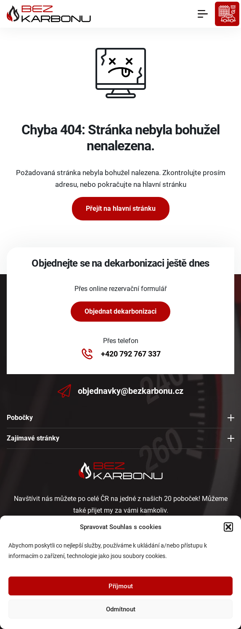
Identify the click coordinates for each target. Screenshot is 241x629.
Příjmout (121, 586)
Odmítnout (120, 609)
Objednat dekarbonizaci (120, 311)
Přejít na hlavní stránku (121, 208)
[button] (228, 527)
